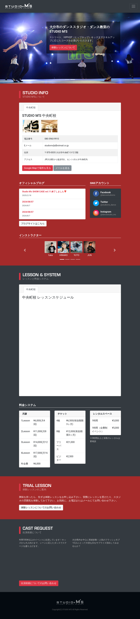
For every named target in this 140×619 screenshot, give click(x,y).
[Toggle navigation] (133, 6)
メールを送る (62, 168)
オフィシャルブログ (31, 183)
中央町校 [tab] (31, 107)
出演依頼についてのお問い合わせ (38, 583)
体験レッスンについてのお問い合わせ (41, 507)
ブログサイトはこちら (33, 223)
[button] (26, 250)
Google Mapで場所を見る (37, 168)
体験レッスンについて (63, 47)
